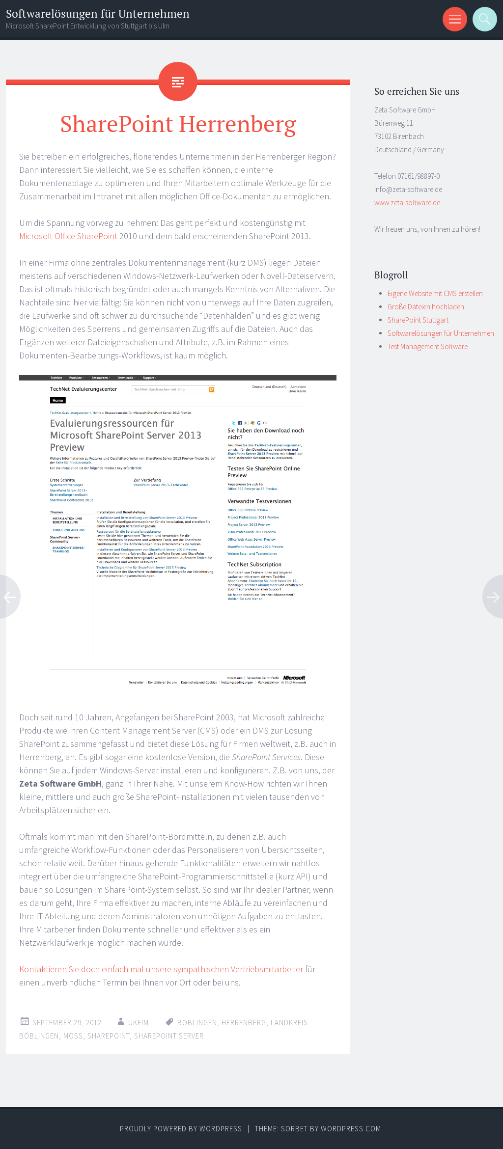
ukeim (138, 1022)
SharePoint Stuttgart (418, 320)
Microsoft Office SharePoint (68, 236)
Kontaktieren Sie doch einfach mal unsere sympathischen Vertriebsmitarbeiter (161, 969)
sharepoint (108, 1035)
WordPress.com (351, 1128)
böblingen (197, 1022)
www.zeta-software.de (407, 202)
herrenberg (244, 1022)
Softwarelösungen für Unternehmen (98, 13)
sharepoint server (169, 1035)
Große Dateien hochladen (426, 306)
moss (73, 1035)
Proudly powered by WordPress (181, 1128)
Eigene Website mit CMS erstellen (435, 293)
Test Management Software (428, 346)
